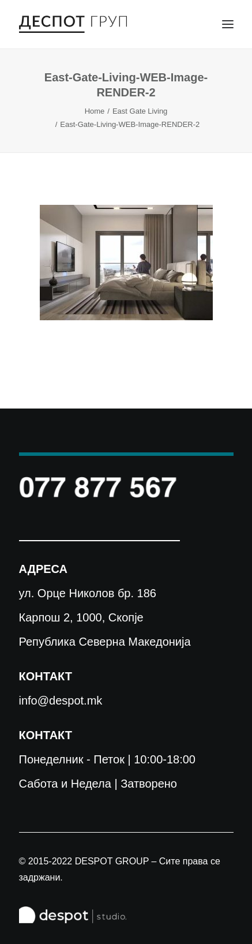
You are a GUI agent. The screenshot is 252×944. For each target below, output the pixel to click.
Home (95, 111)
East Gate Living (139, 111)
